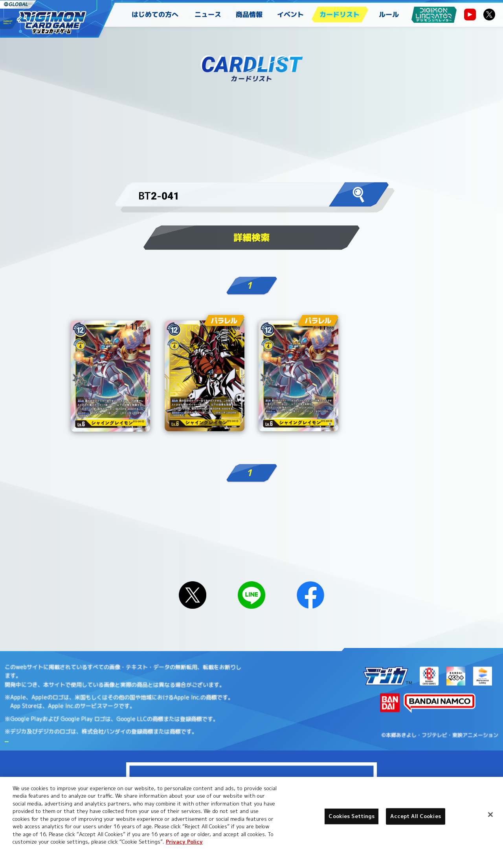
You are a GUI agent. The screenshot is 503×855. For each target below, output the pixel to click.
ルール (389, 14)
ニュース (208, 14)
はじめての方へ (155, 14)
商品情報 (249, 14)
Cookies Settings (351, 816)
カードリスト (339, 14)
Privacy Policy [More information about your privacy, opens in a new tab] (184, 841)
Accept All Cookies (415, 816)
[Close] (490, 814)
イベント (290, 14)
